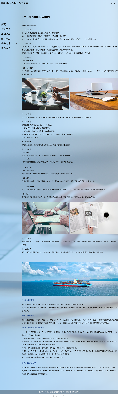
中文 (111, 3)
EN (115, 3)
